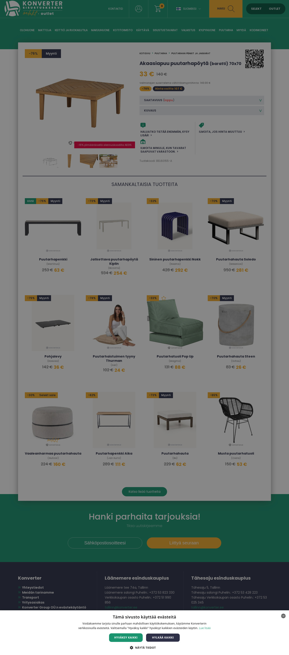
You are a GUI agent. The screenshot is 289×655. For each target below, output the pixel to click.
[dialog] (144, 327)
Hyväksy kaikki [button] (126, 637)
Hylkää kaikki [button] (163, 637)
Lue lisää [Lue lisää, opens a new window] (204, 628)
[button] (144, 647)
